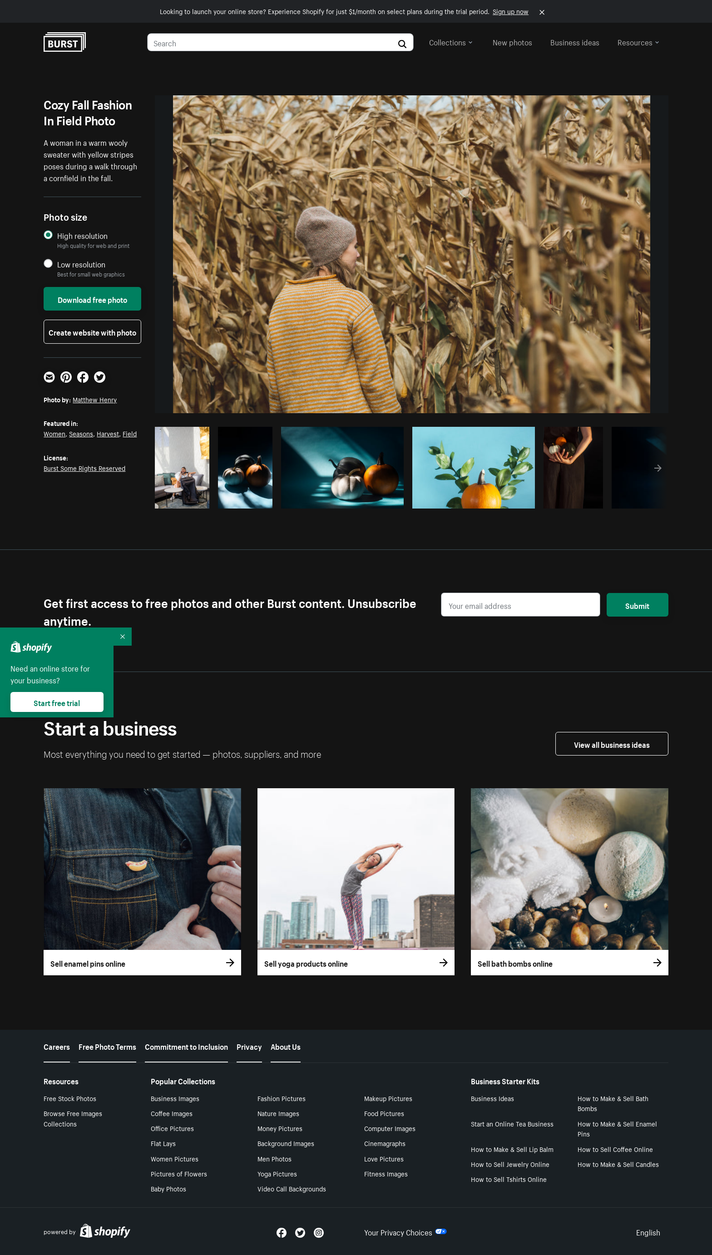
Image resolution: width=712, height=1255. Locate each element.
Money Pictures (279, 1128)
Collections (451, 41)
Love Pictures (384, 1158)
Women (54, 433)
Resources (638, 41)
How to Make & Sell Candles (618, 1164)
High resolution (82, 235)
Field (130, 433)
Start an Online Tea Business (512, 1123)
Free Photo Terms (107, 1046)
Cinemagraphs (384, 1143)
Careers (57, 1046)
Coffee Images (172, 1113)
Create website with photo (92, 331)
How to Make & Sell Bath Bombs (613, 1103)
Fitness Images (386, 1173)
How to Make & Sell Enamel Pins (617, 1128)
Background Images (285, 1143)
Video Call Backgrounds (291, 1188)
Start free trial (57, 702)
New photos (512, 41)
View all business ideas (612, 744)
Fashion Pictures (281, 1098)
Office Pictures (172, 1128)
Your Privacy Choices (405, 1231)
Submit (637, 605)
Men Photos (274, 1158)
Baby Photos (168, 1188)
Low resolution (81, 264)
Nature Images (278, 1113)
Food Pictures (384, 1113)
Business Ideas (492, 1098)
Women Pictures (174, 1158)
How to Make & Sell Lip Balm (512, 1149)
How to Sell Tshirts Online (509, 1179)
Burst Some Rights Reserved (84, 468)
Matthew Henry (95, 399)
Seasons (81, 433)
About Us (286, 1046)
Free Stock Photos (70, 1098)
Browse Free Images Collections (73, 1118)
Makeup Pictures (388, 1098)
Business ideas (574, 41)
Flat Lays (163, 1143)
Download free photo (92, 299)
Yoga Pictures (277, 1173)
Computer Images (389, 1128)
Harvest (108, 433)
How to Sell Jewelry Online (510, 1164)
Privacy (249, 1046)
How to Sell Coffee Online (615, 1149)
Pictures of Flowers (179, 1173)
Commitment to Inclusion (186, 1046)
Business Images (175, 1098)
